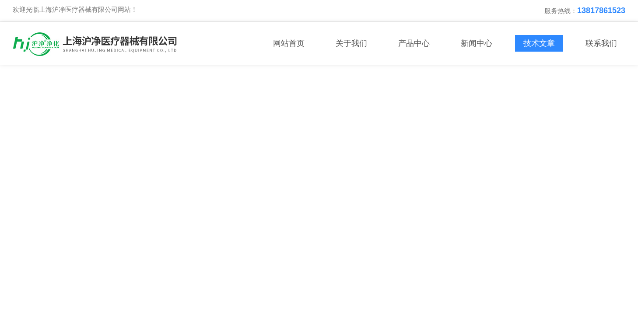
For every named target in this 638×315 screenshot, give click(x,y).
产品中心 (414, 43)
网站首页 (289, 43)
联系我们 (601, 43)
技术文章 (539, 43)
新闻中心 (476, 43)
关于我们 (351, 43)
